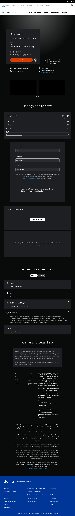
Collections (38, 11)
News (36, 5)
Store (41, 5)
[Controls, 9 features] (37, 315)
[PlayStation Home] (3, 5)
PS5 (13, 5)
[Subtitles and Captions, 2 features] (37, 302)
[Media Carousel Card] (23, 86)
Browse (64, 11)
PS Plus (22, 5)
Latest (30, 11)
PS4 (17, 5)
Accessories (29, 5)
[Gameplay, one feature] (37, 328)
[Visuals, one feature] (37, 282)
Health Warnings (42, 400)
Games (7, 5)
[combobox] (37, 149)
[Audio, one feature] (37, 292)
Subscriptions (55, 11)
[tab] (33, 273)
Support (47, 5)
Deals (46, 11)
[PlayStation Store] (10, 10)
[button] (47, 70)
